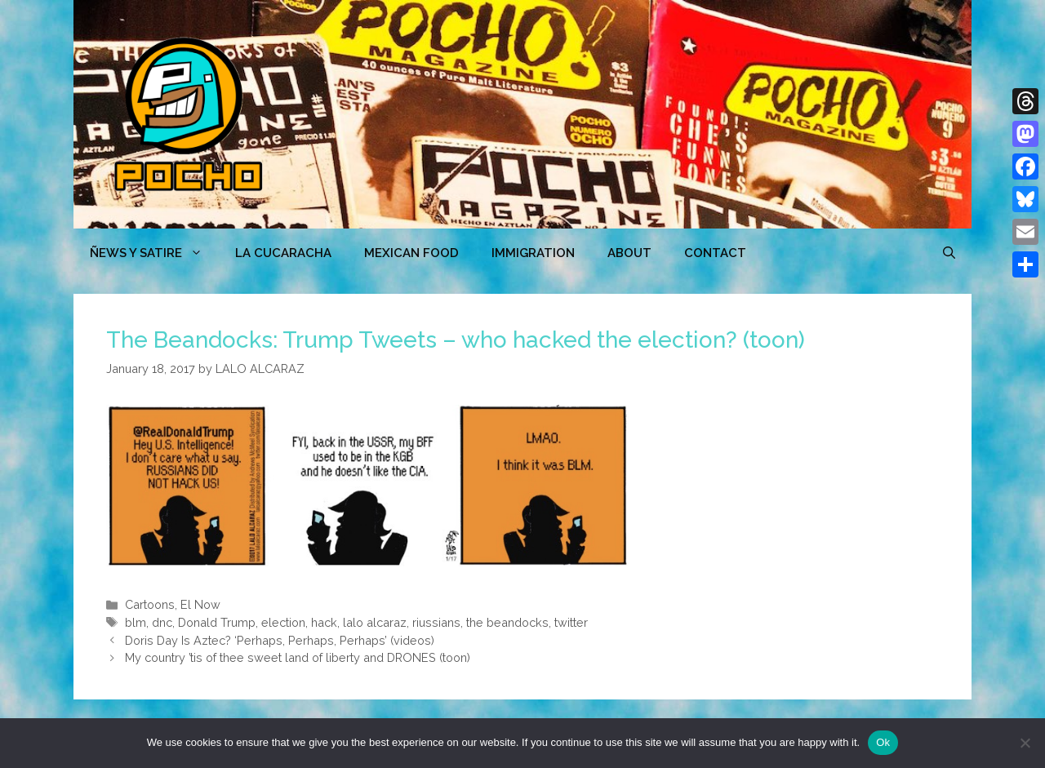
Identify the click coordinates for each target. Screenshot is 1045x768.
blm (135, 622)
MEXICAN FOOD (411, 253)
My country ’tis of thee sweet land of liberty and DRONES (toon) (297, 657)
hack (324, 622)
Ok (883, 742)
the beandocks (507, 622)
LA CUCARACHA (283, 253)
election (283, 622)
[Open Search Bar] (949, 253)
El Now (200, 604)
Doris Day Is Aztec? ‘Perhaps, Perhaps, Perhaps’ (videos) (279, 640)
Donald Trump (217, 622)
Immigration (533, 253)
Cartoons (150, 604)
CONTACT (715, 253)
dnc (162, 622)
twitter (571, 622)
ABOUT (629, 253)
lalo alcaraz (375, 622)
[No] (1024, 743)
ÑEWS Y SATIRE (154, 253)
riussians (436, 622)
